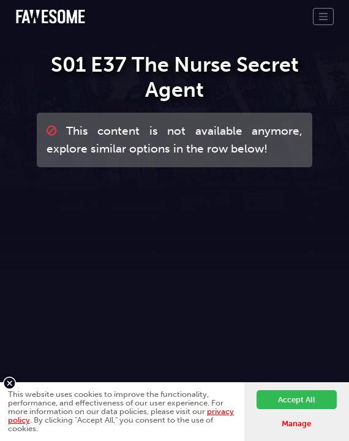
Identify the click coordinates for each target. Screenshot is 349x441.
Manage (296, 423)
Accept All (296, 399)
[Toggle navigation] (323, 16)
